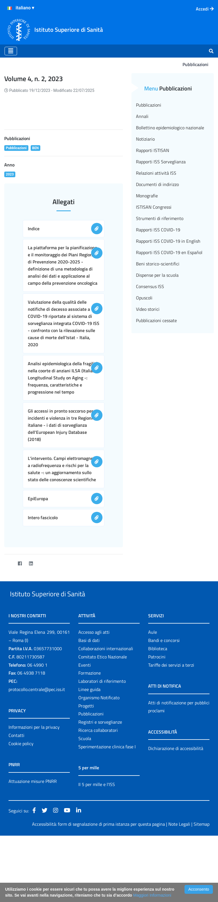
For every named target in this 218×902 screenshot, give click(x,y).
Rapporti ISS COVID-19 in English (168, 241)
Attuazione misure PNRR (33, 847)
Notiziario (145, 139)
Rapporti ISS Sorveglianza (161, 161)
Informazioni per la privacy (34, 793)
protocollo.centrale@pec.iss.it (37, 755)
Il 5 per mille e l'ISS (96, 850)
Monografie (147, 195)
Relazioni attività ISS (156, 173)
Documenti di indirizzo (157, 184)
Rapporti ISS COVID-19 (158, 229)
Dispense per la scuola (157, 275)
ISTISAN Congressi (153, 207)
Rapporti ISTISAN (152, 150)
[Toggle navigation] (11, 51)
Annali (142, 116)
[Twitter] (8, 616)
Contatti (16, 801)
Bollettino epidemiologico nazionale (170, 127)
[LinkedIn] (30, 616)
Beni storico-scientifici (157, 263)
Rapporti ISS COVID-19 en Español (169, 252)
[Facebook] (19, 616)
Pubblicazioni (148, 105)
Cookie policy (21, 809)
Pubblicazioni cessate (156, 320)
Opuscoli (144, 297)
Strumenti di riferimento (159, 218)
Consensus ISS (150, 286)
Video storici (148, 309)
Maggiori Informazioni (152, 895)
